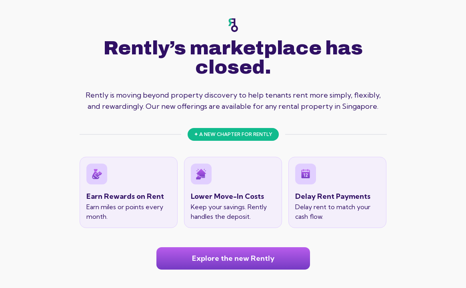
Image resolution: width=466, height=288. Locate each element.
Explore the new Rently (233, 258)
